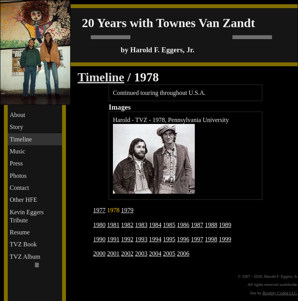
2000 (99, 253)
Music (17, 151)
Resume (20, 232)
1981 (113, 225)
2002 (127, 253)
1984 (155, 225)
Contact (19, 187)
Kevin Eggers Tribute (27, 216)
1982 (127, 225)
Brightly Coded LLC (280, 293)
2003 (141, 253)
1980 (99, 225)
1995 (169, 239)
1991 (113, 239)
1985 (169, 225)
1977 (99, 210)
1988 (211, 225)
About (17, 115)
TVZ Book (23, 244)
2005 (169, 253)
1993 (141, 239)
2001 (113, 253)
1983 (141, 225)
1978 (113, 210)
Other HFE (23, 199)
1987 (197, 225)
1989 (225, 225)
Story (16, 127)
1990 (99, 239)
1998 (211, 239)
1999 (225, 239)
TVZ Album (25, 256)
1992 (127, 239)
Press (16, 163)
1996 (183, 239)
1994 (155, 239)
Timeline (21, 139)
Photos (18, 175)
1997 (197, 239)
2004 (155, 253)
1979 (127, 210)
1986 (183, 225)
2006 (183, 253)
